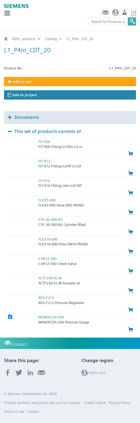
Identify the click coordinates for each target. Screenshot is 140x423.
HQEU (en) (115, 13)
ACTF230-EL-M (50, 278)
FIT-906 (44, 141)
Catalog (51, 39)
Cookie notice (95, 403)
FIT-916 (44, 181)
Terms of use (14, 411)
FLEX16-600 (48, 239)
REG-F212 (46, 297)
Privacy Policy (119, 403)
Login (125, 13)
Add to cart (22, 81)
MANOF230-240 (51, 317)
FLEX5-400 (47, 200)
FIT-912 (44, 161)
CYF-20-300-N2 (50, 219)
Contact (105, 13)
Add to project (24, 95)
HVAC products (23, 39)
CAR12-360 (47, 258)
